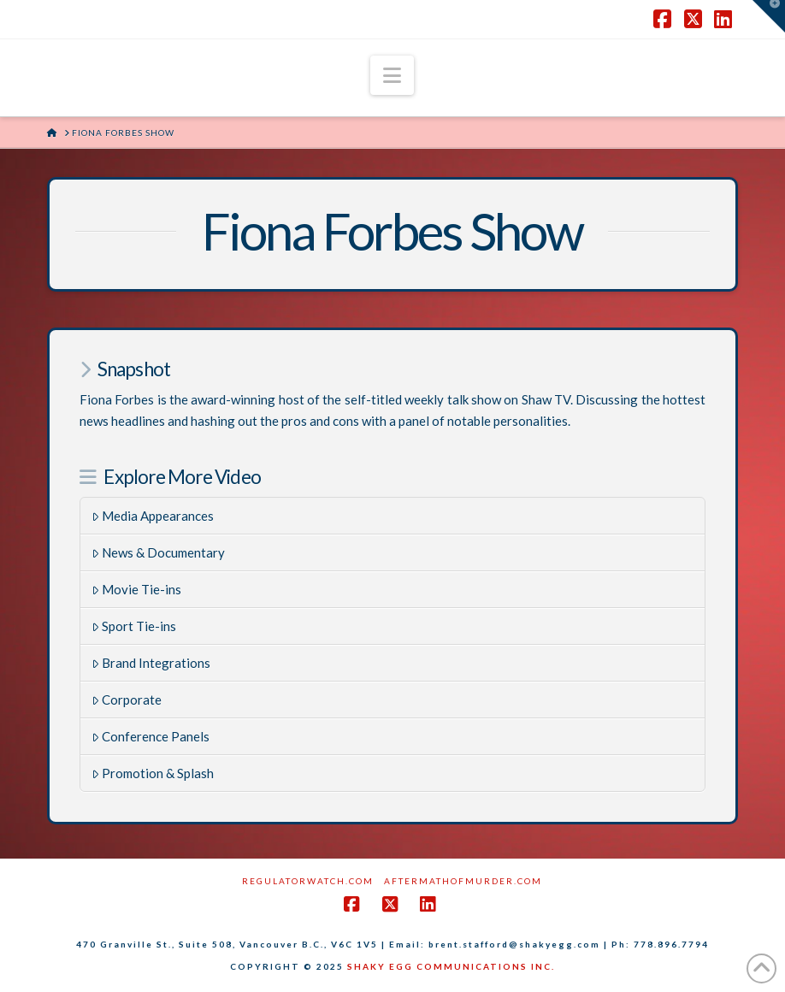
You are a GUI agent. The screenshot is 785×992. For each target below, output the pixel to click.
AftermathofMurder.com (463, 881)
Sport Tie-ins (134, 626)
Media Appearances (153, 515)
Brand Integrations (151, 662)
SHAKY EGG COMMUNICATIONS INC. (451, 966)
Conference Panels (150, 736)
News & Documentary (158, 552)
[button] (392, 75)
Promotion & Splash (153, 773)
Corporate (126, 699)
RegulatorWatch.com (308, 881)
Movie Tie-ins (136, 589)
